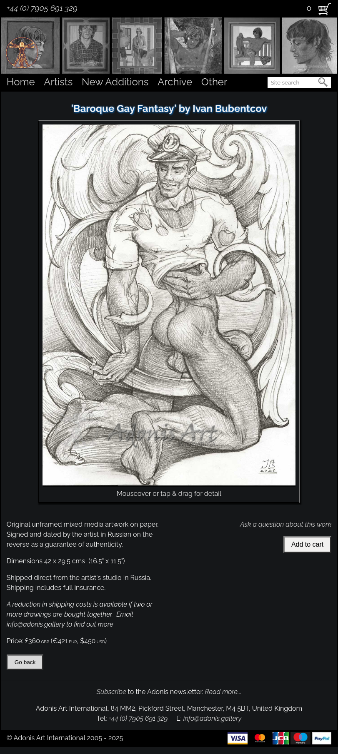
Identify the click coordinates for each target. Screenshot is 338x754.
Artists (58, 82)
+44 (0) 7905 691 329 (42, 7)
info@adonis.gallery (212, 718)
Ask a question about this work (285, 524)
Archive (175, 82)
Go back (25, 662)
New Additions (115, 82)
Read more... (223, 692)
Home (21, 82)
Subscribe (111, 692)
